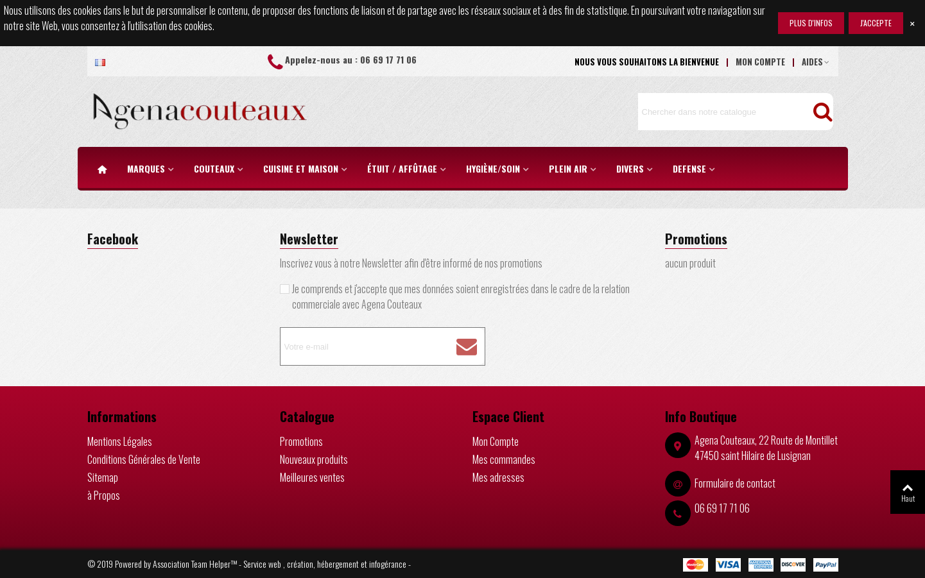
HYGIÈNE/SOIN (493, 168)
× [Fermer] (912, 23)
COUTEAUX (214, 168)
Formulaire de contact (735, 483)
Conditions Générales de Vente (143, 459)
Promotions (696, 238)
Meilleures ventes (312, 477)
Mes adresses (498, 477)
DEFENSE (689, 168)
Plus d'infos (811, 22)
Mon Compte (495, 441)
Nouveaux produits (314, 459)
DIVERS (630, 168)
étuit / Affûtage (402, 168)
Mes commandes (503, 459)
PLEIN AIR (568, 168)
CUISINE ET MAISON (300, 168)
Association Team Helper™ (195, 563)
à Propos (103, 495)
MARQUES (146, 168)
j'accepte (876, 22)
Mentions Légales (119, 441)
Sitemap (102, 477)
